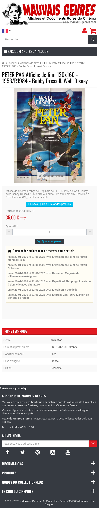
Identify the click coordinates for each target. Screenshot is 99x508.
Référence (12, 210)
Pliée (53, 354)
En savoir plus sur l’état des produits (49, 204)
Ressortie (56, 367)
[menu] (84, 30)
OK (93, 443)
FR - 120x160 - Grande (64, 347)
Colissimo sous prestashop (13, 388)
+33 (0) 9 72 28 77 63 (21, 426)
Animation (56, 340)
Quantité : (12, 226)
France (54, 361)
